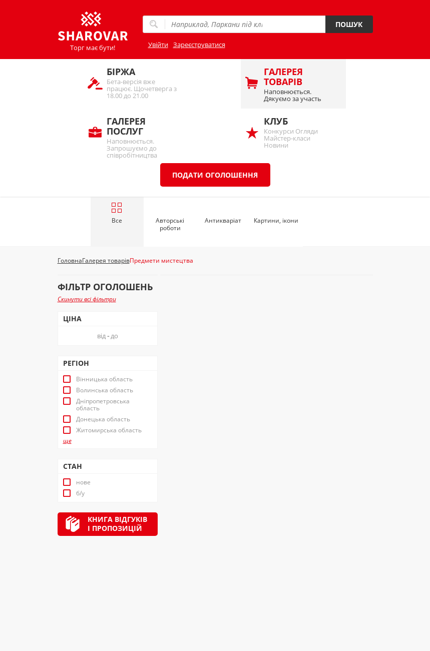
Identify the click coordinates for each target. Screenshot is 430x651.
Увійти (158, 44)
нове (83, 482)
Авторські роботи (170, 224)
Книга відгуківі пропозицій (117, 523)
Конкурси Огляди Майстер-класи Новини (300, 132)
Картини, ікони (276, 220)
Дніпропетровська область (103, 404)
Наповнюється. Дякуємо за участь (300, 84)
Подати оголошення (215, 175)
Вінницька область (104, 379)
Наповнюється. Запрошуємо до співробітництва (143, 136)
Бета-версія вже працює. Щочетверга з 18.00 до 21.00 (143, 83)
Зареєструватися (199, 44)
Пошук (348, 24)
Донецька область (103, 419)
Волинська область (104, 390)
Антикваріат (223, 220)
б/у (80, 493)
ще (67, 440)
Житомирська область (109, 430)
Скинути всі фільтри (87, 299)
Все (117, 213)
